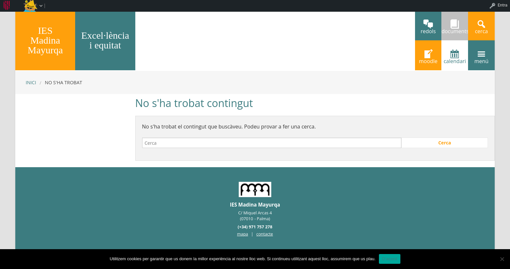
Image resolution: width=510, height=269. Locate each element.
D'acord (389, 258)
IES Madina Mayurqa (45, 40)
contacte (264, 234)
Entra (502, 5)
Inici (31, 82)
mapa (242, 234)
